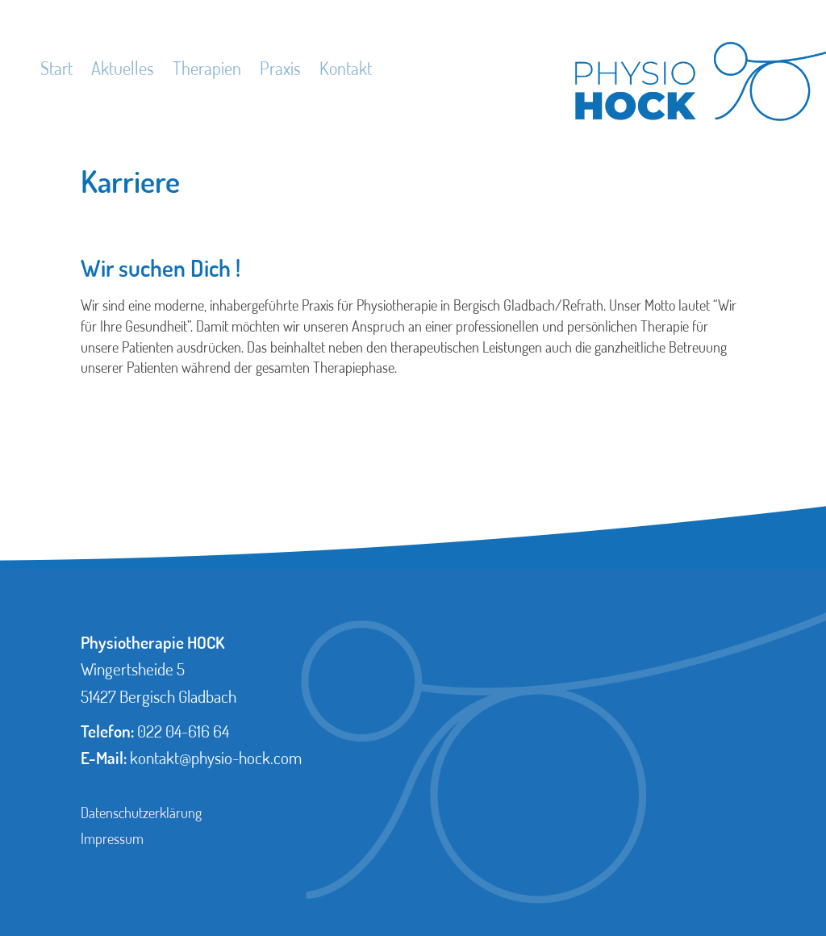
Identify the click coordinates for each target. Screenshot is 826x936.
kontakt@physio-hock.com (216, 757)
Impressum (112, 838)
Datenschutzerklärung (141, 812)
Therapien (207, 67)
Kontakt (345, 67)
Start (56, 67)
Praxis (280, 67)
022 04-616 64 (183, 731)
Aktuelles (122, 67)
